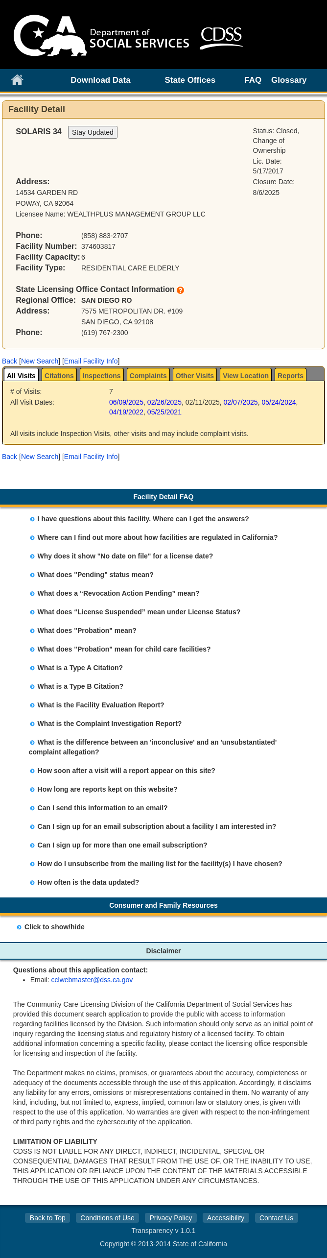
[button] (9, 361)
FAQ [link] (252, 80)
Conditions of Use (107, 1218)
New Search (39, 361)
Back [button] (9, 361)
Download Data (100, 80)
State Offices (190, 80)
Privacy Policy (170, 1218)
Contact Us (276, 1218)
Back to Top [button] (48, 1218)
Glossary (289, 80)
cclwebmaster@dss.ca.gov (92, 980)
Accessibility (225, 1218)
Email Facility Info (91, 361)
